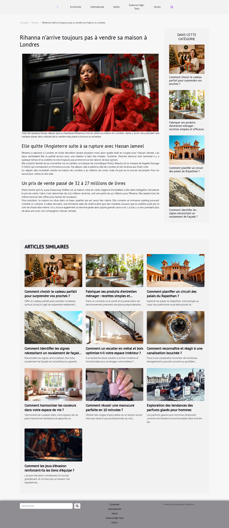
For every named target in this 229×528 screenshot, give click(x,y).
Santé (116, 7)
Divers (157, 7)
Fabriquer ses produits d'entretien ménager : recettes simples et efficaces (186, 126)
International (97, 7)
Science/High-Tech (137, 7)
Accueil (24, 22)
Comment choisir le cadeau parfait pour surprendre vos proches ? (185, 80)
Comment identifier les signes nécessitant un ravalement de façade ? (183, 213)
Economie (75, 7)
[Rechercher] (46, 506)
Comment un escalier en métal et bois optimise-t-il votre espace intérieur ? (114, 350)
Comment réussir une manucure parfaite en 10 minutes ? (110, 407)
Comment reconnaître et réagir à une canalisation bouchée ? (174, 350)
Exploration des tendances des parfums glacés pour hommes (170, 407)
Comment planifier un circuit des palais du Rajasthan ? (186, 169)
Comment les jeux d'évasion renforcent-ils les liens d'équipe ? (49, 468)
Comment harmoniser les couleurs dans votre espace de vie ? (50, 407)
